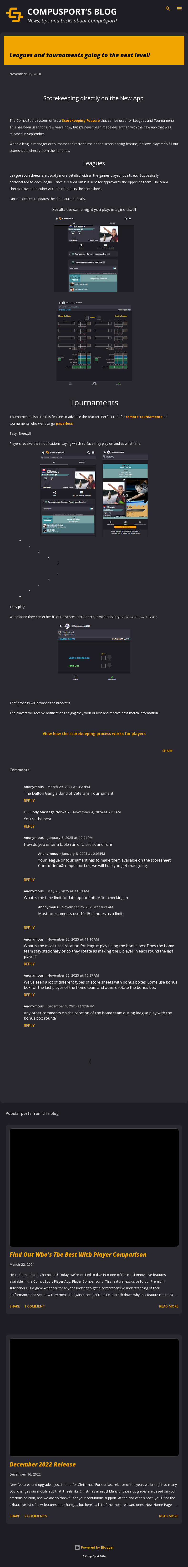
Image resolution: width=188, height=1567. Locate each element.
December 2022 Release (43, 1464)
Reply (29, 800)
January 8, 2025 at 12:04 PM (70, 837)
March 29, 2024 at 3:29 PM (68, 786)
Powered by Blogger (94, 1547)
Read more (168, 1306)
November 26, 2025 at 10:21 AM (87, 907)
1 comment (34, 1306)
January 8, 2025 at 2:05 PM (83, 853)
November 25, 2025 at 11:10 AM (73, 939)
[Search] (168, 8)
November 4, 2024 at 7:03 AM (97, 812)
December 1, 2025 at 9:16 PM (70, 1006)
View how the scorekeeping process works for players (94, 733)
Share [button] (167, 750)
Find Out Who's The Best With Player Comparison (78, 1254)
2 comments (35, 1516)
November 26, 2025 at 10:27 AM (73, 975)
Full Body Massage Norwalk (46, 812)
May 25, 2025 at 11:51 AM (68, 891)
